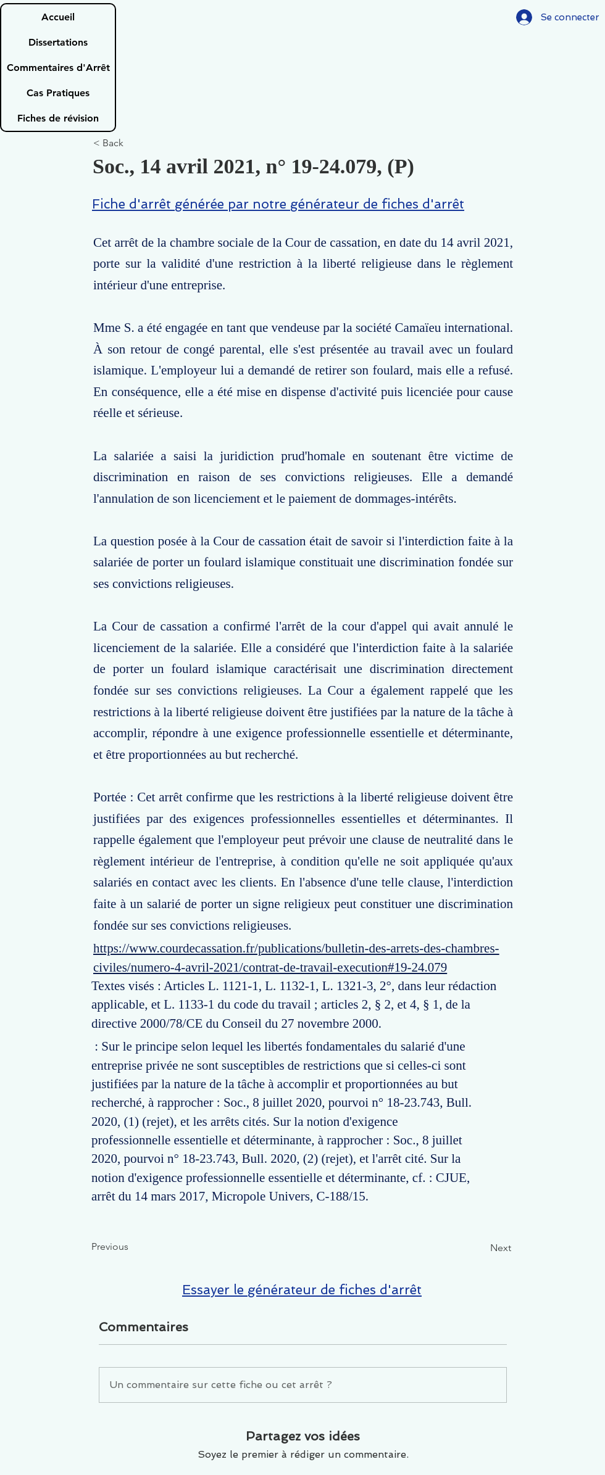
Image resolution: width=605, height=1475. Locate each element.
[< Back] (134, 143)
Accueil (58, 17)
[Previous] (132, 1246)
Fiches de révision (58, 118)
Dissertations (58, 42)
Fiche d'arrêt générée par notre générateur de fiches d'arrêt (278, 204)
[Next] (480, 1248)
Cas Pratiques (58, 93)
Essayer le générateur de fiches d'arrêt (302, 1289)
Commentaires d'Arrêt (58, 67)
